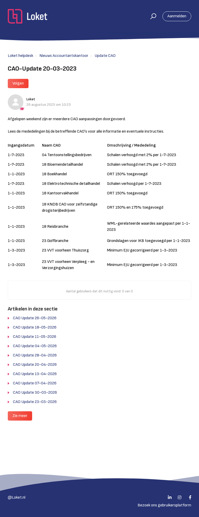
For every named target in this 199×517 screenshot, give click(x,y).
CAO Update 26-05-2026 (34, 318)
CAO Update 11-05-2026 (34, 336)
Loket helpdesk (20, 55)
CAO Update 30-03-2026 (35, 392)
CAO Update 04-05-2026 (35, 346)
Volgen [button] (18, 83)
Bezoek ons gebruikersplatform (164, 505)
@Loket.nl (16, 497)
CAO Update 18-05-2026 (34, 327)
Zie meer (19, 415)
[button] (151, 16)
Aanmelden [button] (176, 16)
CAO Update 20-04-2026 (35, 364)
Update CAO (105, 55)
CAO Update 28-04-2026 (35, 355)
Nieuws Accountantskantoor (63, 55)
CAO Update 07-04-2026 (34, 383)
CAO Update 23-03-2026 (35, 401)
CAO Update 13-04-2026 (35, 373)
